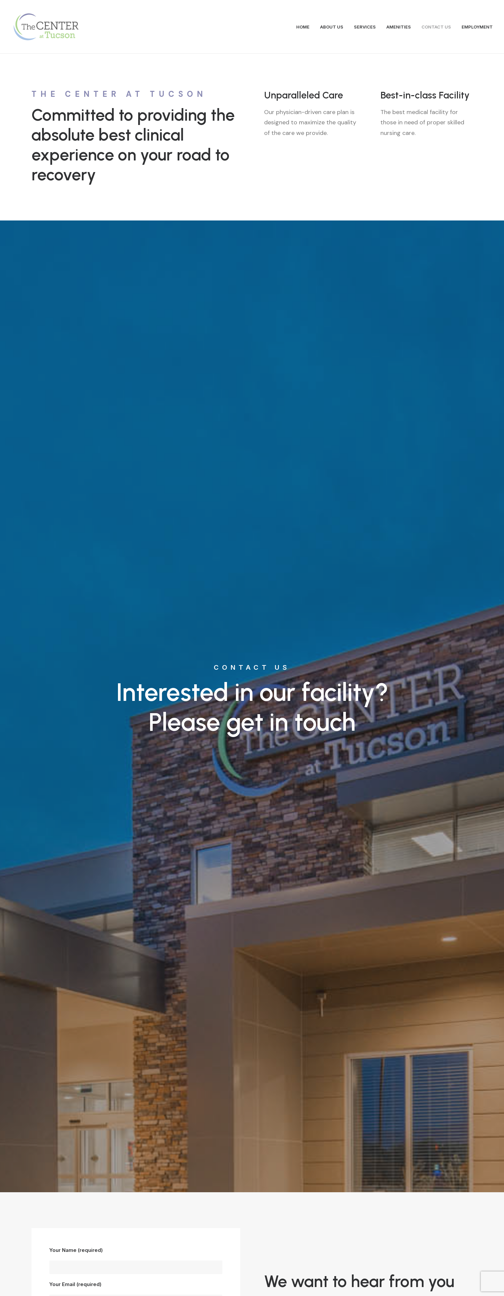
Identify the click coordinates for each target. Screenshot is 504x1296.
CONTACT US (436, 27)
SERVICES (365, 27)
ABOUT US (331, 27)
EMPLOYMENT (477, 27)
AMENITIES (398, 27)
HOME (302, 27)
